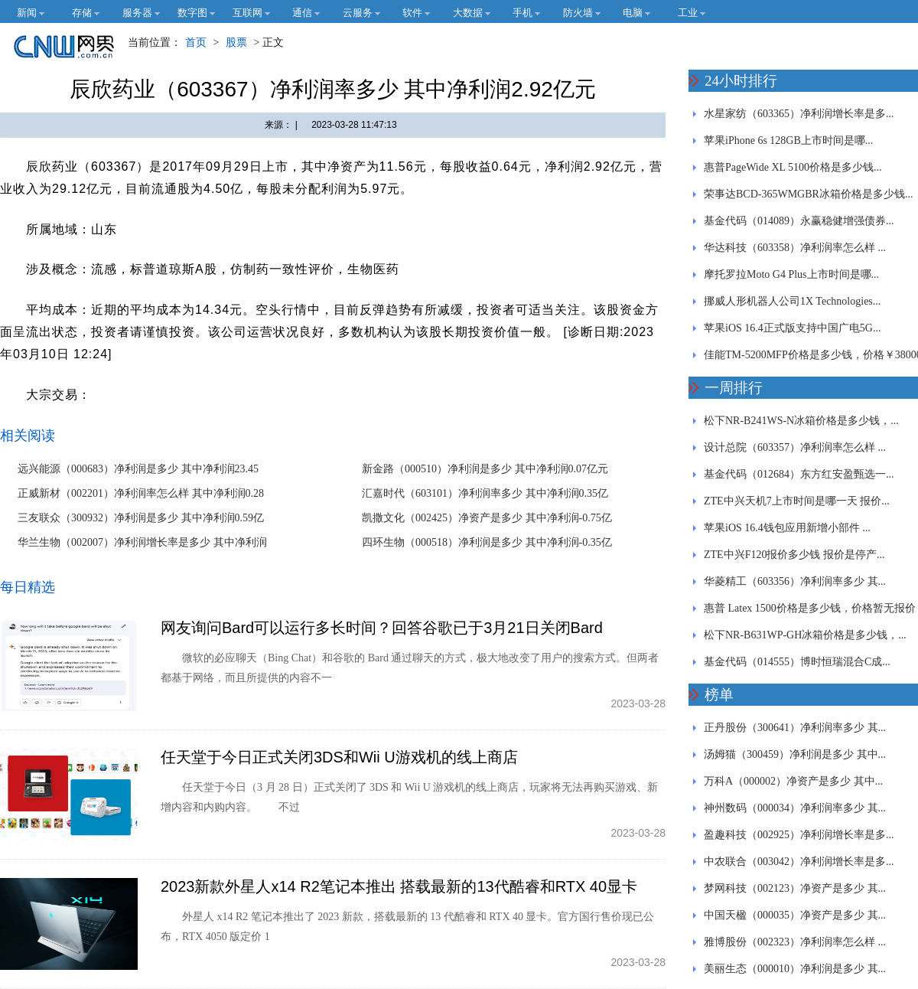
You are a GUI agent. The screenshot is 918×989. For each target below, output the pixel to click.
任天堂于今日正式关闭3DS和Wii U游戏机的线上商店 (339, 757)
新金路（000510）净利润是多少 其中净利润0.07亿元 (485, 469)
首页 (196, 42)
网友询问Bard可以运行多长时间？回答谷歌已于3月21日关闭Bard (382, 627)
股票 (236, 42)
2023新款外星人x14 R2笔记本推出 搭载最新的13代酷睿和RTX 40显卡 (399, 886)
